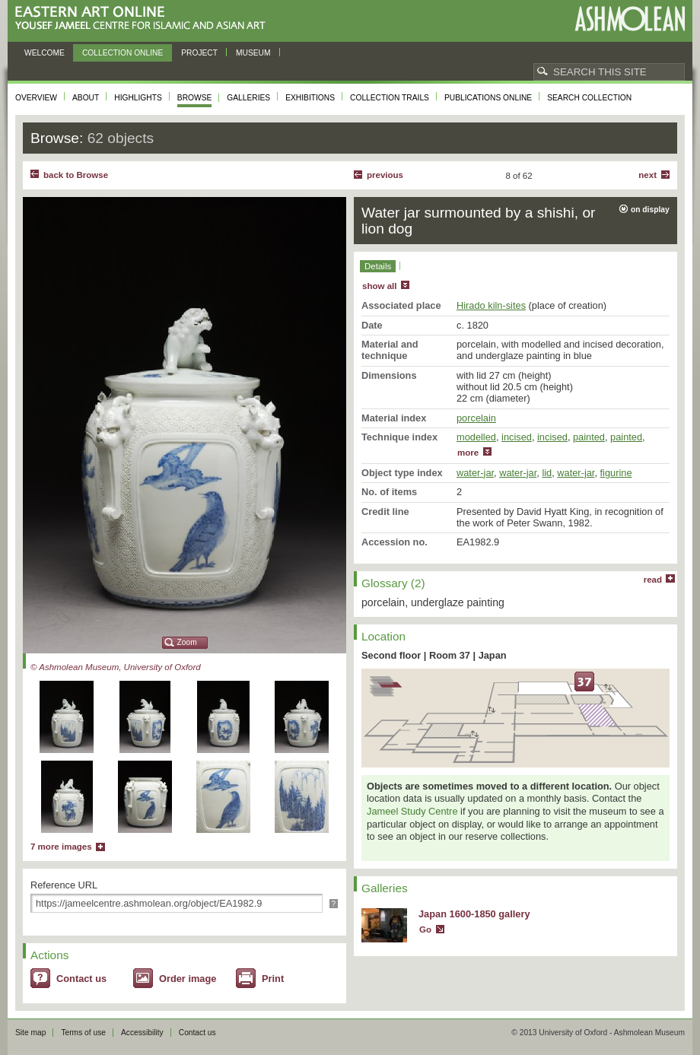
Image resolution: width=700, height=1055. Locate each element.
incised (516, 437)
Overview (36, 98)
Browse (194, 98)
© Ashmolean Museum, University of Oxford (115, 667)
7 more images (61, 846)
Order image (187, 978)
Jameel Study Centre (412, 811)
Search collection (589, 98)
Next (647, 175)
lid (547, 472)
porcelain (476, 418)
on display (650, 209)
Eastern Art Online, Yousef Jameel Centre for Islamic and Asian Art (144, 18)
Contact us (81, 978)
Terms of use (83, 1032)
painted (589, 437)
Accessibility (142, 1032)
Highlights (138, 98)
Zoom (187, 642)
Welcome (44, 53)
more (468, 452)
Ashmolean (629, 18)
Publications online (488, 98)
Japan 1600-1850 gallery (474, 914)
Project (199, 53)
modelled (476, 437)
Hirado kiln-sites (491, 305)
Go (425, 929)
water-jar (475, 472)
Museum (253, 53)
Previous (385, 175)
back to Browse (75, 175)
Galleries (248, 98)
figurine (616, 472)
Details (377, 266)
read (653, 579)
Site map (30, 1032)
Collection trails (389, 98)
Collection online (122, 53)
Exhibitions (310, 98)
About (85, 98)
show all (379, 286)
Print (273, 978)
